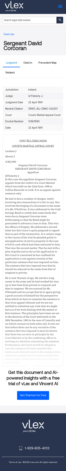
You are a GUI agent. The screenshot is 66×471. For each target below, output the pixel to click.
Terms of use (15, 462)
